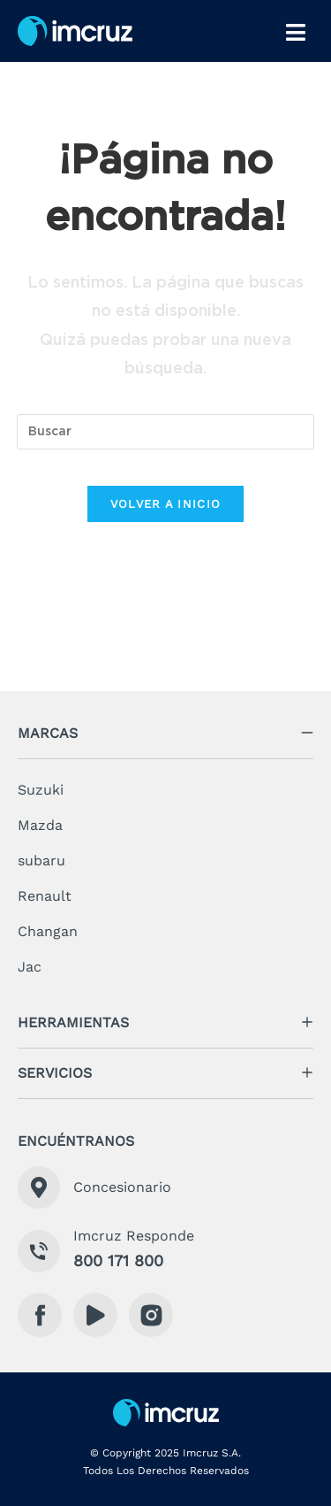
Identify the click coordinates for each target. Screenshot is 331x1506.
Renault (44, 895)
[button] (165, 734)
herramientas (73, 1022)
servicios (55, 1072)
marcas (48, 733)
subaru (41, 860)
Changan (48, 931)
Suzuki (41, 789)
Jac (29, 966)
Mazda (40, 825)
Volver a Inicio (166, 504)
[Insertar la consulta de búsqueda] (166, 431)
